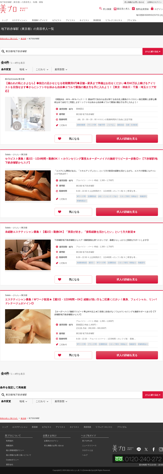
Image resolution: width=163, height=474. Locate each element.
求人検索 (105, 9)
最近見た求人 (123, 9)
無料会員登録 (140, 9)
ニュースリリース (89, 446)
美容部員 (97, 20)
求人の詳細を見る (127, 138)
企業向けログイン (154, 2)
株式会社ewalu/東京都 (14, 79)
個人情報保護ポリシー (15, 450)
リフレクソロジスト (113, 20)
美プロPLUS (87, 441)
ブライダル (131, 20)
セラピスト (57, 20)
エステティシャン (19, 20)
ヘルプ (85, 455)
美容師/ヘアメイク (40, 20)
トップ (5, 20)
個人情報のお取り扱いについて (18, 455)
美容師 (34, 427)
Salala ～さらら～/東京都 (16, 154)
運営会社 (9, 464)
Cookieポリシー (12, 460)
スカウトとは (87, 450)
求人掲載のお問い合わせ (134, 2)
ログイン (157, 9)
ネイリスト (84, 20)
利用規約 (9, 441)
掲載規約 (9, 446)
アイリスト (70, 20)
